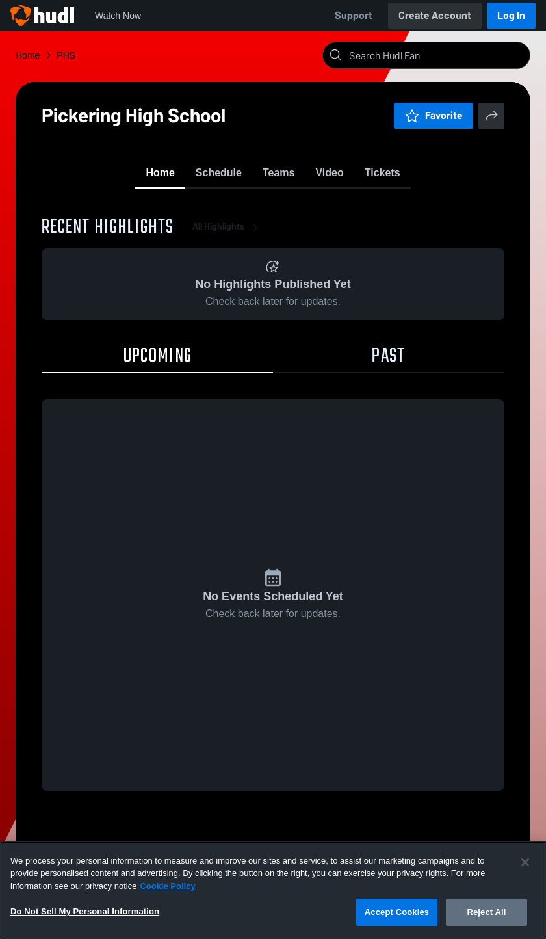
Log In (511, 15)
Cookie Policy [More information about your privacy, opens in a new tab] (167, 886)
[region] (273, 890)
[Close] (525, 862)
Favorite (433, 115)
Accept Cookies (397, 912)
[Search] (437, 55)
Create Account (434, 15)
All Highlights (227, 233)
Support (353, 15)
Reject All (486, 912)
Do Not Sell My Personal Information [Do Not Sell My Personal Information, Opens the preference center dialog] (84, 911)
